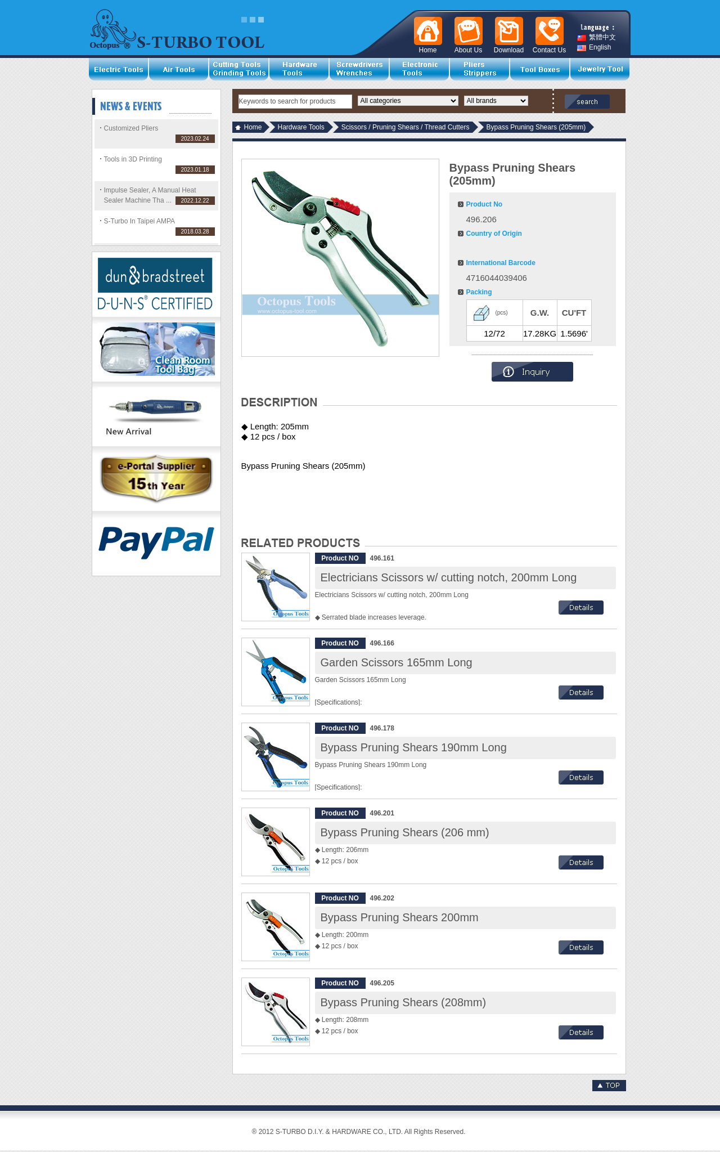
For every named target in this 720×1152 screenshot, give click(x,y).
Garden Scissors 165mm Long (396, 662)
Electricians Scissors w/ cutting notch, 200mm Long (449, 577)
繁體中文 (596, 37)
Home (253, 127)
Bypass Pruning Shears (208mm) (404, 1002)
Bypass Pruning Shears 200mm (400, 917)
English (594, 47)
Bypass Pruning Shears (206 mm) (405, 832)
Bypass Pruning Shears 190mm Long (414, 747)
